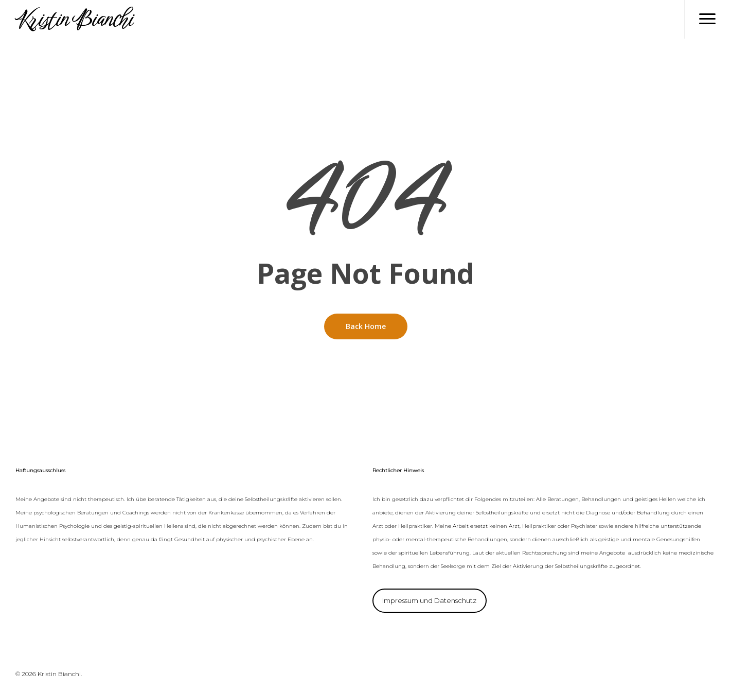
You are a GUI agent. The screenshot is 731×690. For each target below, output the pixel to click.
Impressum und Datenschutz (429, 600)
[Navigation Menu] (707, 19)
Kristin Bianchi (73, 19)
